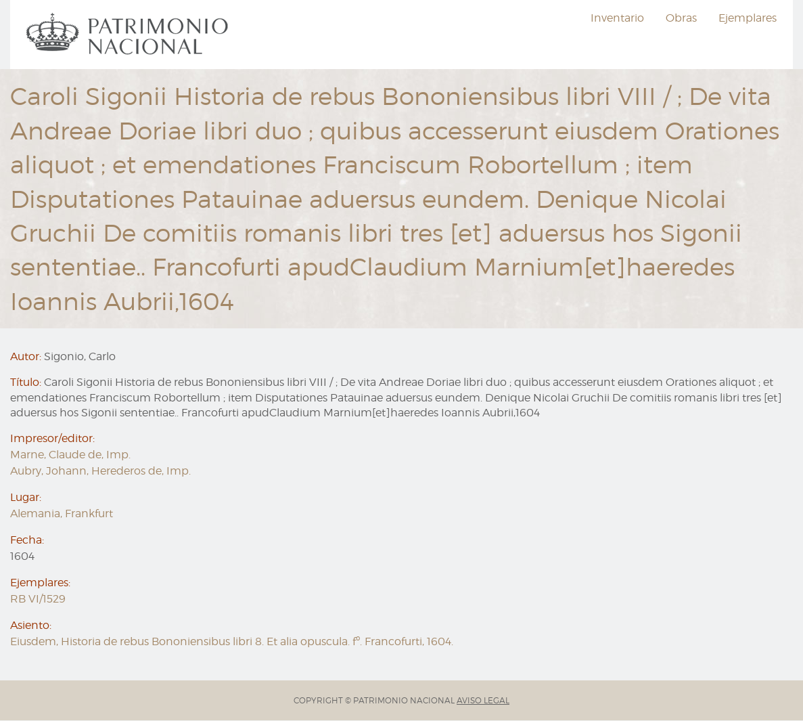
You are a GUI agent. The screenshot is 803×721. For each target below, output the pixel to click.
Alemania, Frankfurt (61, 513)
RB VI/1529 (38, 598)
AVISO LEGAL (483, 700)
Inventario (617, 18)
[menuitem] (129, 34)
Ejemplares (747, 18)
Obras (681, 18)
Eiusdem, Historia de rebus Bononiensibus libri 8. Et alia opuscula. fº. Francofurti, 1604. (231, 641)
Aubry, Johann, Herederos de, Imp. (100, 470)
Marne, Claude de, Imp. (70, 454)
